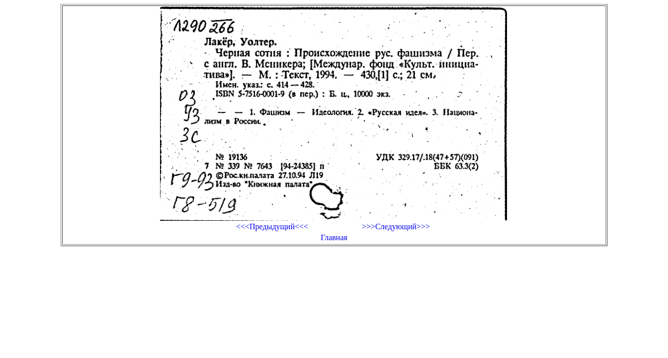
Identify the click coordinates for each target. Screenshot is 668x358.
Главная (334, 237)
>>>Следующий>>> (396, 226)
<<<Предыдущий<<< (272, 226)
